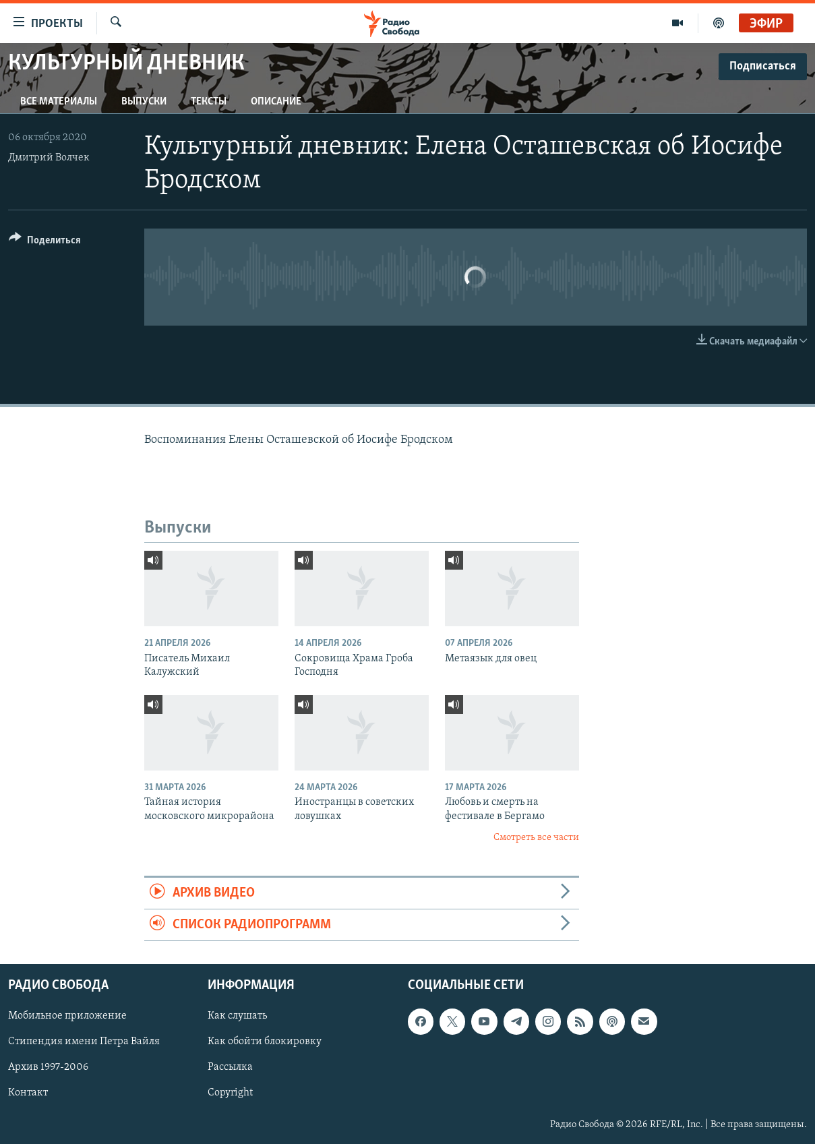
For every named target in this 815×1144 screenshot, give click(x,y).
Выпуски (144, 101)
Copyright (230, 1093)
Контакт (28, 1093)
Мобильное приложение (67, 1016)
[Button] (45, 242)
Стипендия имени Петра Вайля (84, 1042)
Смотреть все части (536, 838)
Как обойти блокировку (265, 1042)
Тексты (209, 101)
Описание (276, 101)
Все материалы (58, 101)
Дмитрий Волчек (49, 157)
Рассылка (230, 1067)
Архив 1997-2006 (48, 1067)
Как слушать (237, 1016)
